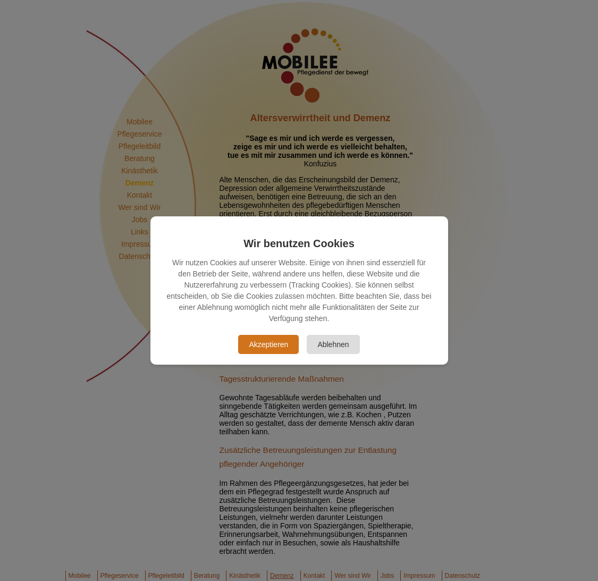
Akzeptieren (268, 344)
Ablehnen (333, 344)
